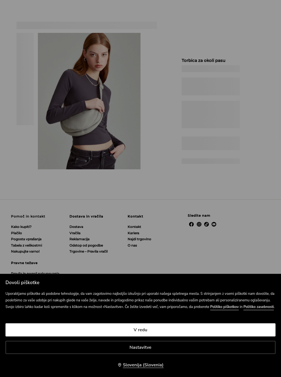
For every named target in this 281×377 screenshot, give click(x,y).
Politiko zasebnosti (258, 306)
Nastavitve (140, 347)
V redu (140, 330)
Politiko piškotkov (224, 306)
